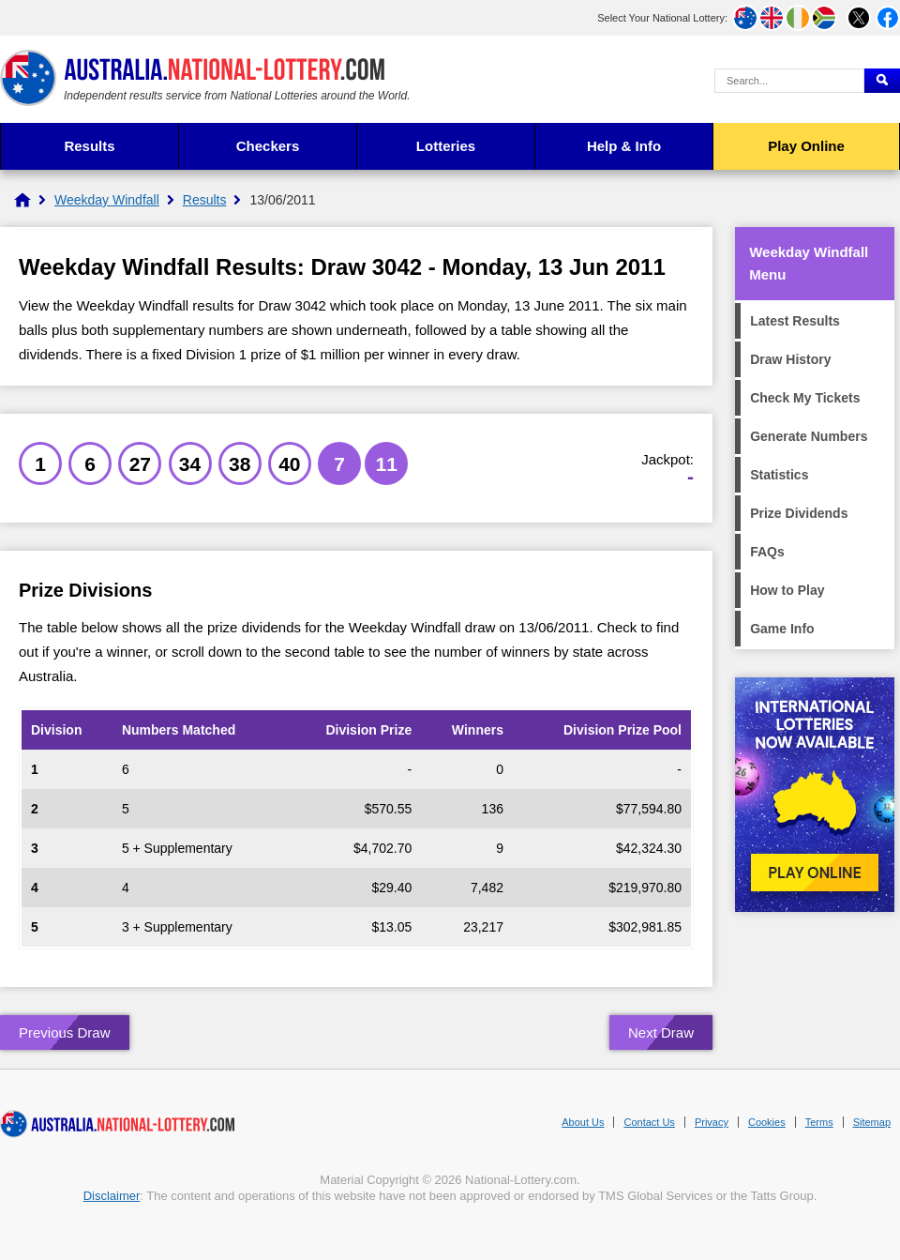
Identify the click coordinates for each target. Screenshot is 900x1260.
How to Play (787, 590)
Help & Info (624, 146)
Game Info (782, 628)
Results (89, 146)
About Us (583, 1122)
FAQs (767, 551)
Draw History (790, 359)
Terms (819, 1122)
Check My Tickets (805, 397)
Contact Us (648, 1122)
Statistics (779, 474)
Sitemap (872, 1122)
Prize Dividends (799, 513)
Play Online (806, 146)
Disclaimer (112, 1196)
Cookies (767, 1122)
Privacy (711, 1122)
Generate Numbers (808, 436)
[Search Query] (789, 80)
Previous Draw (65, 1032)
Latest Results (795, 320)
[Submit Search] (882, 80)
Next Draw (661, 1032)
